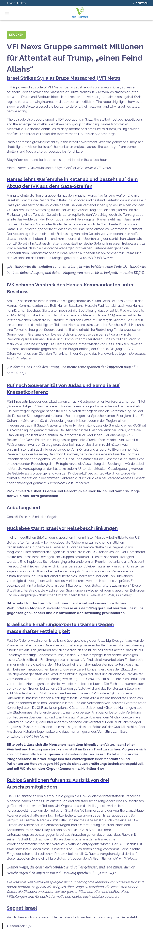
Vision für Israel (16, 3)
